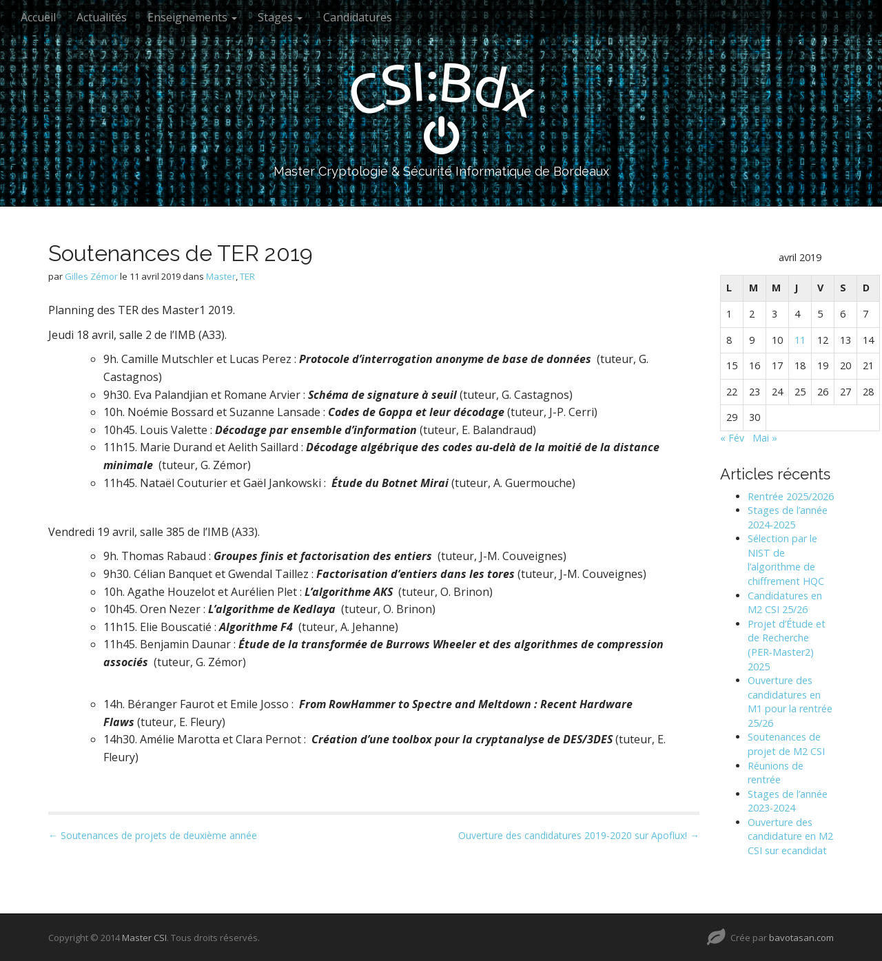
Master (221, 276)
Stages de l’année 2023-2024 (788, 801)
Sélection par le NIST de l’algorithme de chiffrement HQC (786, 560)
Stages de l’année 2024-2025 (788, 517)
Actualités (101, 17)
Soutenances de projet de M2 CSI (786, 744)
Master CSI (144, 937)
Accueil (38, 17)
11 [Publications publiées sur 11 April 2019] (800, 340)
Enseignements (192, 17)
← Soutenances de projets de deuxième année (152, 835)
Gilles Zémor (91, 276)
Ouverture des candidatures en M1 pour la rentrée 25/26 (790, 702)
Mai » (764, 437)
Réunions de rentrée (775, 773)
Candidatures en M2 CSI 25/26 (785, 603)
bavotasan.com (801, 937)
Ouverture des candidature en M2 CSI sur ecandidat (790, 836)
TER (247, 276)
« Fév (732, 437)
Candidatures (357, 17)
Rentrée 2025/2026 (791, 496)
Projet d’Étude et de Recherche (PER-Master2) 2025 (786, 645)
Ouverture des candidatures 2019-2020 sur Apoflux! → (578, 835)
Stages (280, 17)
